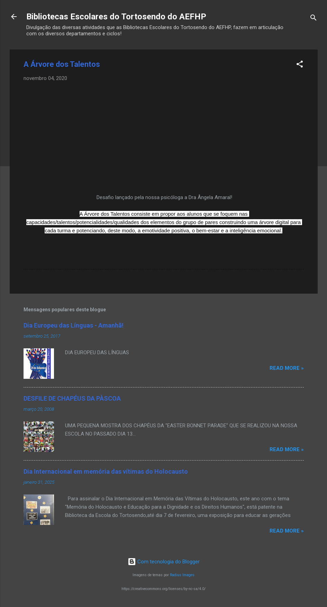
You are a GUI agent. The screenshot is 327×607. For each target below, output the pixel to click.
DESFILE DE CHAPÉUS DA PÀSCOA (72, 398)
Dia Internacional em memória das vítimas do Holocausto (106, 471)
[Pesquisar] (313, 18)
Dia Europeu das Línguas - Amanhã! (74, 325)
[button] (300, 65)
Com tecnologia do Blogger (164, 562)
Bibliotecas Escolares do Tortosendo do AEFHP (116, 16)
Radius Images (182, 575)
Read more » (287, 368)
